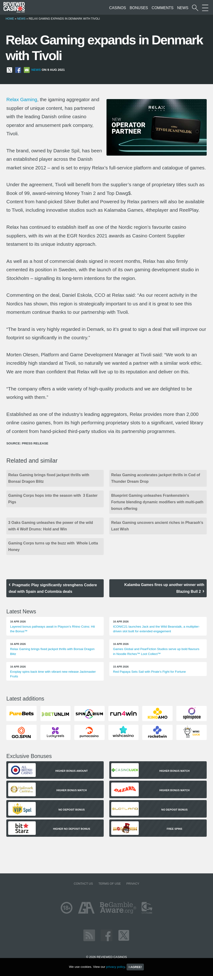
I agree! (135, 967)
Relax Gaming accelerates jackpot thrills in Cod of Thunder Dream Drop (155, 478)
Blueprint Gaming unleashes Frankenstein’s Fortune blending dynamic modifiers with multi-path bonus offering (157, 502)
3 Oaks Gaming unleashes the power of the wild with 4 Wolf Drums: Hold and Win (50, 526)
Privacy (132, 883)
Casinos (117, 8)
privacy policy (115, 967)
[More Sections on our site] (205, 8)
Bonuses (139, 8)
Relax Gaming (21, 99)
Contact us (83, 883)
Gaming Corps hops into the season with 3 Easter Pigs (52, 498)
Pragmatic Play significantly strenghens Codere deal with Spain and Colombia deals (53, 588)
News (182, 8)
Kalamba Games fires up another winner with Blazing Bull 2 (164, 588)
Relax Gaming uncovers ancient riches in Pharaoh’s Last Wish (157, 526)
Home (10, 18)
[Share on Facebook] (18, 70)
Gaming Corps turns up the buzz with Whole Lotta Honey (53, 546)
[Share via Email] (27, 70)
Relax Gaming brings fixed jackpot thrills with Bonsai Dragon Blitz (48, 478)
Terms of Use (109, 883)
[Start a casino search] (195, 8)
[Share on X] (9, 70)
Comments (162, 8)
